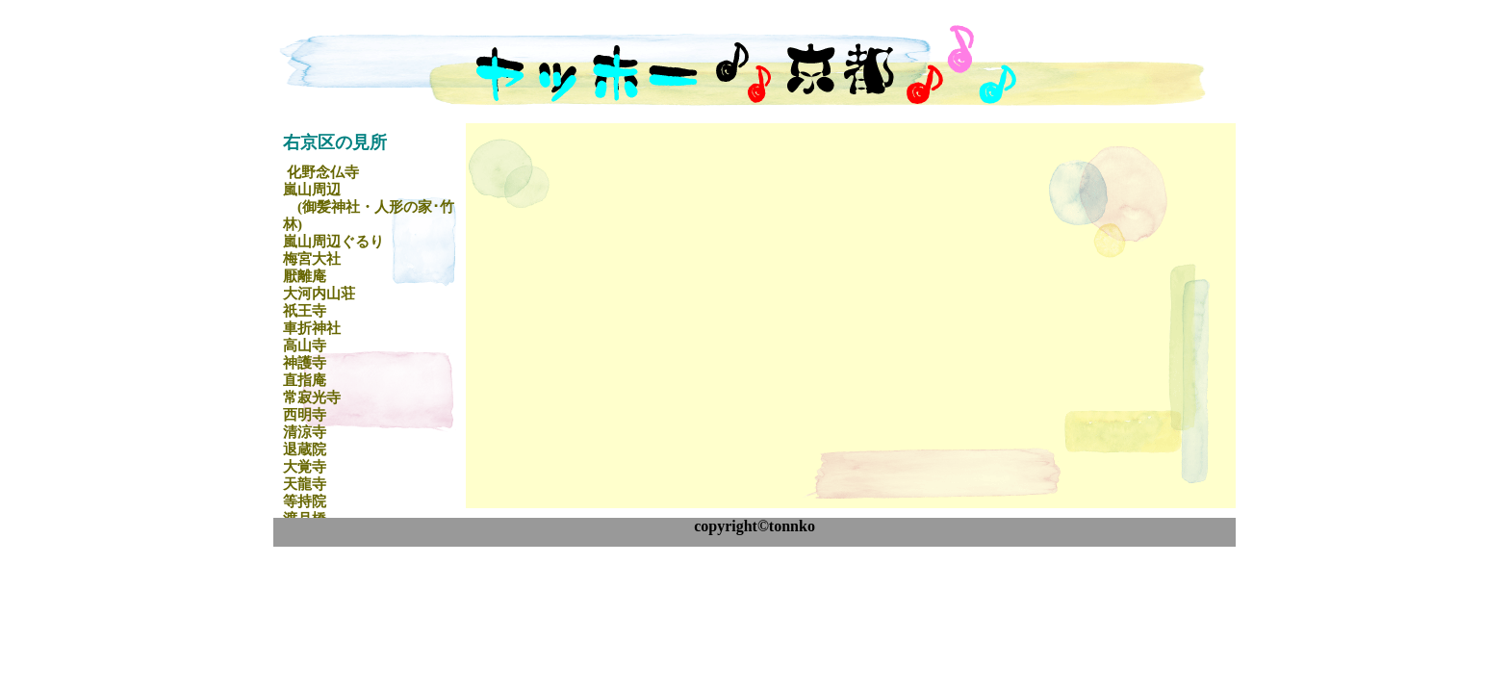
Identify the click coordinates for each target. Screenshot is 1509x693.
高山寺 (304, 345)
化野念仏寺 (323, 172)
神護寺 (304, 363)
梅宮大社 (312, 259)
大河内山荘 (319, 293)
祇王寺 (304, 311)
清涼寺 (304, 432)
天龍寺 (304, 484)
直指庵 (304, 380)
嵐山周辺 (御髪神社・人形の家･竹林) (368, 207)
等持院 (304, 501)
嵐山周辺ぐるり (333, 241)
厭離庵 (304, 276)
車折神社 (312, 328)
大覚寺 (304, 467)
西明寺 (304, 415)
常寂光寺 (312, 397)
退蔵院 (304, 449)
